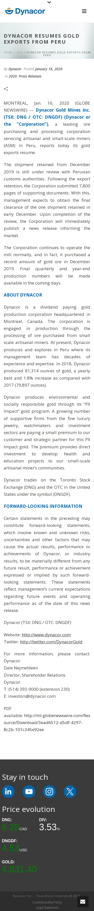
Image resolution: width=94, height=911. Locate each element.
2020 (19, 52)
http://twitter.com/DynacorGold (51, 642)
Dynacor (15, 68)
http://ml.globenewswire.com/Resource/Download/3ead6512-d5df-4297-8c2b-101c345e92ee (47, 722)
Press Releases (30, 76)
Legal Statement (47, 908)
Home (8, 52)
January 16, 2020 (48, 68)
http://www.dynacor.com (46, 635)
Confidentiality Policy (47, 902)
